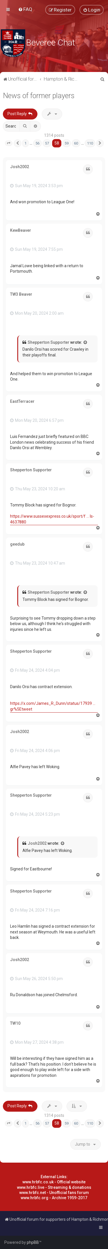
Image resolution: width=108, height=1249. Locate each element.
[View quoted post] (85, 343)
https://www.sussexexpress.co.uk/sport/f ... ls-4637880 (52, 519)
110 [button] (90, 143)
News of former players (39, 96)
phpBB (33, 1242)
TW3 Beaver (21, 294)
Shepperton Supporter (48, 342)
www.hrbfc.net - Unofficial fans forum (54, 1192)
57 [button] (47, 143)
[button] (8, 143)
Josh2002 (19, 166)
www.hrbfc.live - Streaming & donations (54, 1187)
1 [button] (25, 143)
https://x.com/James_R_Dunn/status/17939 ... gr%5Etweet (52, 706)
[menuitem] (25, 9)
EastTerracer (22, 401)
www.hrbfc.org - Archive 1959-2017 (54, 1197)
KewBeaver (20, 230)
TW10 (15, 1023)
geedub (17, 544)
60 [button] (76, 143)
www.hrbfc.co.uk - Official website (54, 1182)
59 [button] (67, 143)
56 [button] (37, 143)
